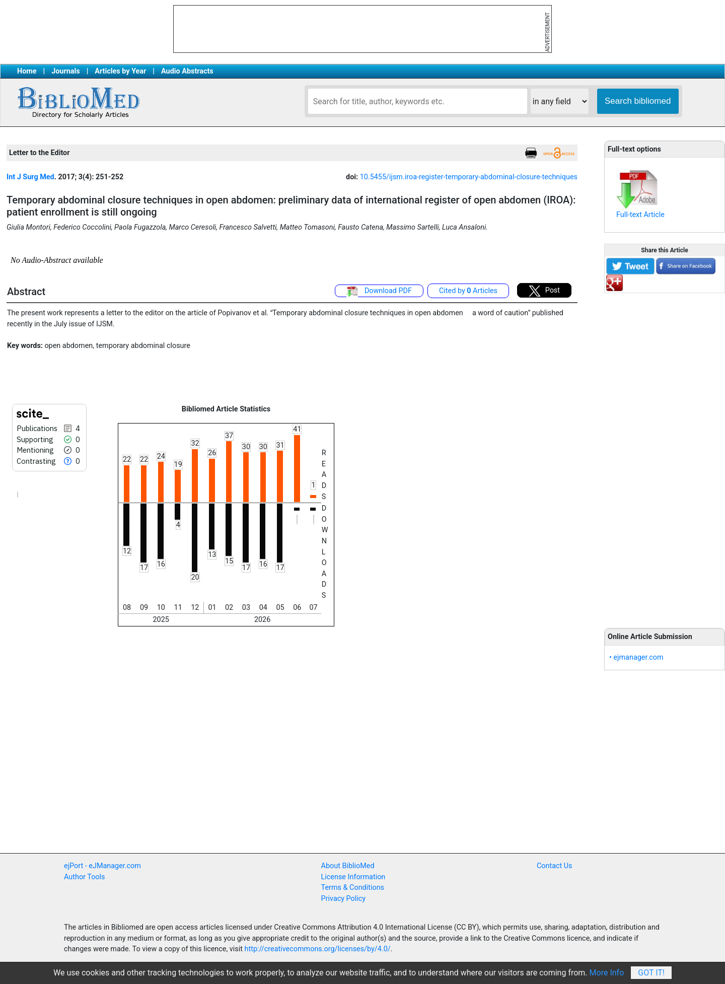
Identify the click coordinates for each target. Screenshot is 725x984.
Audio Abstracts (187, 71)
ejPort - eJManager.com (102, 866)
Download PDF (379, 291)
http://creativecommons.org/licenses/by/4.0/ (318, 949)
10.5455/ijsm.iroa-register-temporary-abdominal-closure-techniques (468, 177)
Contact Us (554, 866)
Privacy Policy (343, 898)
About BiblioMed (348, 866)
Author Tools (84, 877)
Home (27, 71)
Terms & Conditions (352, 887)
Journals (65, 71)
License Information (353, 877)
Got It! (651, 972)
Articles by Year (120, 71)
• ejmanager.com (636, 657)
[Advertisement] (664, 455)
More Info (607, 972)
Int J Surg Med (30, 177)
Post (544, 291)
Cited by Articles (468, 291)
